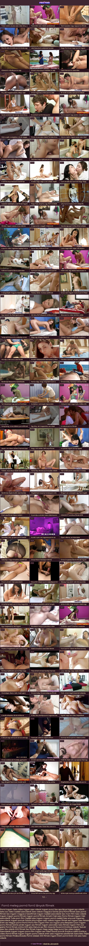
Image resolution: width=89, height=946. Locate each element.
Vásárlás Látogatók (50, 944)
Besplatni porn (72, 923)
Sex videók (10, 929)
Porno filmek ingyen (71, 916)
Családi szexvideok (22, 912)
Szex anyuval (69, 918)
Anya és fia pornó (56, 927)
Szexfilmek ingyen (35, 914)
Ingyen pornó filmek (16, 916)
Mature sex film (40, 927)
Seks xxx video (7, 912)
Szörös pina (30, 920)
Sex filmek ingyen (34, 929)
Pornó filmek (69, 912)
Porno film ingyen (36, 923)
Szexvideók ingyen (8, 931)
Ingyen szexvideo (50, 925)
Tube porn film (17, 918)
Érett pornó (62, 936)
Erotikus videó (71, 931)
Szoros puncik (57, 931)
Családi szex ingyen (34, 918)
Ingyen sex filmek (33, 925)
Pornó (25, 923)
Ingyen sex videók (75, 909)
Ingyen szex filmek (80, 920)
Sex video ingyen (72, 929)
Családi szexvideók (52, 914)
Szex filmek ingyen (67, 925)
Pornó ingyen (6, 909)
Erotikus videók (71, 927)
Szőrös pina (57, 912)
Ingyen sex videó (43, 931)
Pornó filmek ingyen (15, 934)
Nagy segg (48, 929)
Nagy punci (58, 929)
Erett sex (4, 923)
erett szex (49, 934)
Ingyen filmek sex (62, 920)
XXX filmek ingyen (48, 936)
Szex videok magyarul (42, 912)
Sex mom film (68, 914)
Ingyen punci (48, 909)
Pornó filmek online (15, 927)
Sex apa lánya (60, 909)
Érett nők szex (75, 936)
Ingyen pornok (18, 920)
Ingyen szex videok (32, 909)
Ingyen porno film (26, 931)
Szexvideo (78, 934)
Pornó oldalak (33, 936)
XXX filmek (20, 929)
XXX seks (28, 927)
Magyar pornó (15, 923)
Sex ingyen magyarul (16, 914)
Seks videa (18, 909)
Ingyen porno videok (34, 934)
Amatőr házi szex (53, 916)
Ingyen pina (58, 923)
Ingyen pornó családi (53, 918)
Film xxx (49, 923)
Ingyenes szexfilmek (63, 934)
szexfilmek (44, 2)
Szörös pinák (18, 925)
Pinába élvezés (19, 936)
